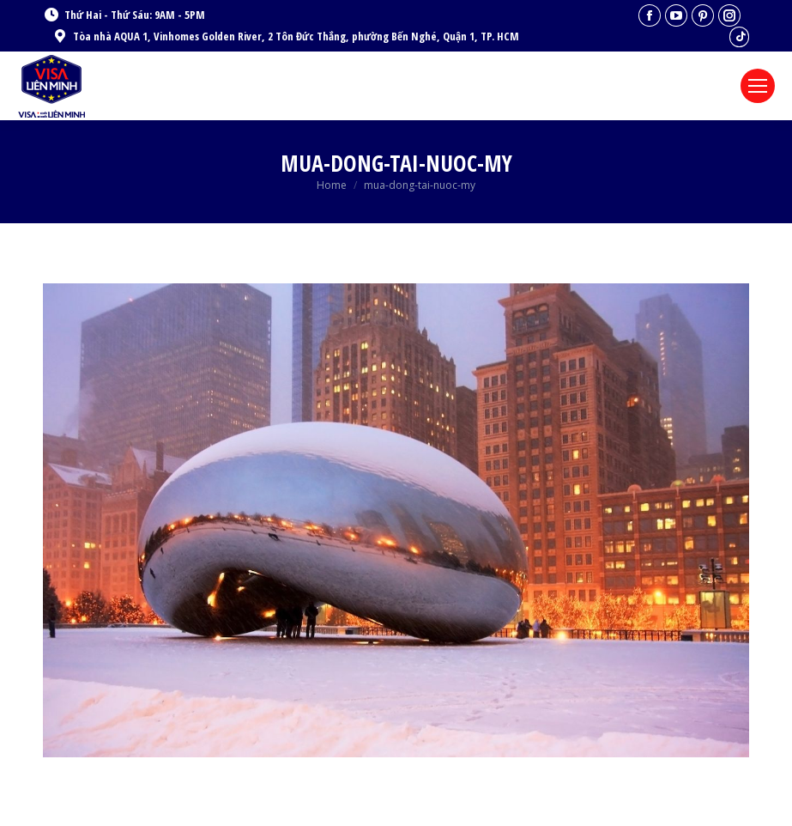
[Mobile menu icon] (758, 86)
